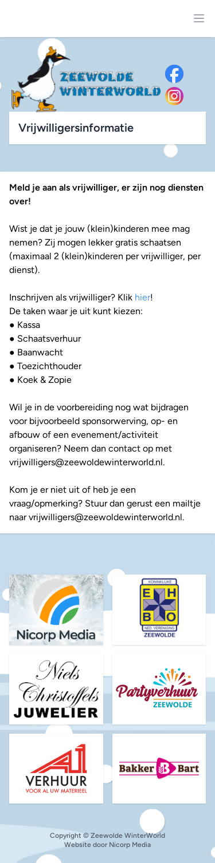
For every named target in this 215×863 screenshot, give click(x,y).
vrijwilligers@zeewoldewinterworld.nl (86, 462)
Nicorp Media (130, 845)
